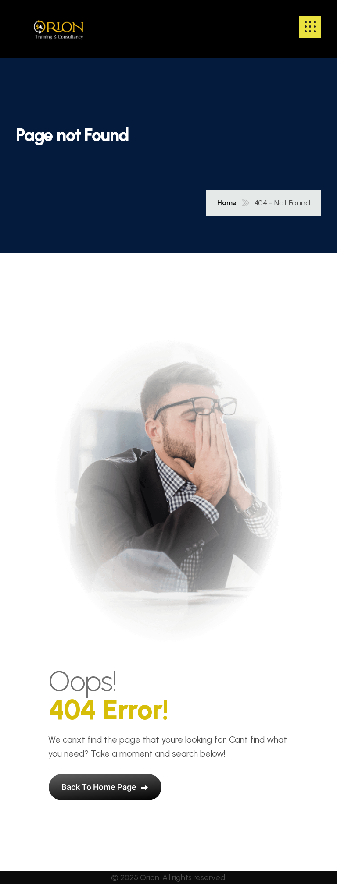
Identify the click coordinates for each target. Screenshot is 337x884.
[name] (58, 27)
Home (227, 202)
